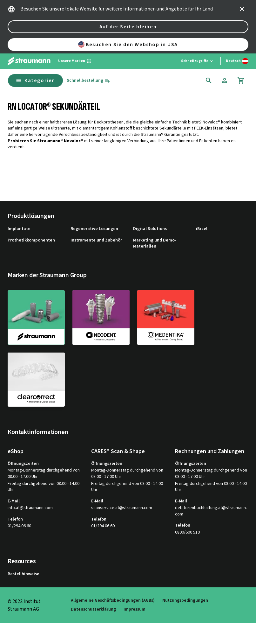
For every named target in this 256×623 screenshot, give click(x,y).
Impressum (134, 609)
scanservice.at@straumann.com (121, 508)
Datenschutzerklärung (93, 609)
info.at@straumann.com (30, 508)
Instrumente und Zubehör (96, 240)
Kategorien (35, 80)
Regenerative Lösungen (94, 229)
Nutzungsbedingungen (185, 601)
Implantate (19, 229)
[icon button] (242, 9)
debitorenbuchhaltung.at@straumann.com (211, 511)
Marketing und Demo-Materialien (154, 243)
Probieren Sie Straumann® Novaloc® (45, 141)
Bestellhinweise (23, 574)
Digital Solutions (150, 229)
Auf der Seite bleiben (128, 26)
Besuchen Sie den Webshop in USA (128, 44)
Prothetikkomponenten (31, 240)
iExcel (201, 229)
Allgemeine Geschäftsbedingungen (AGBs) (113, 601)
